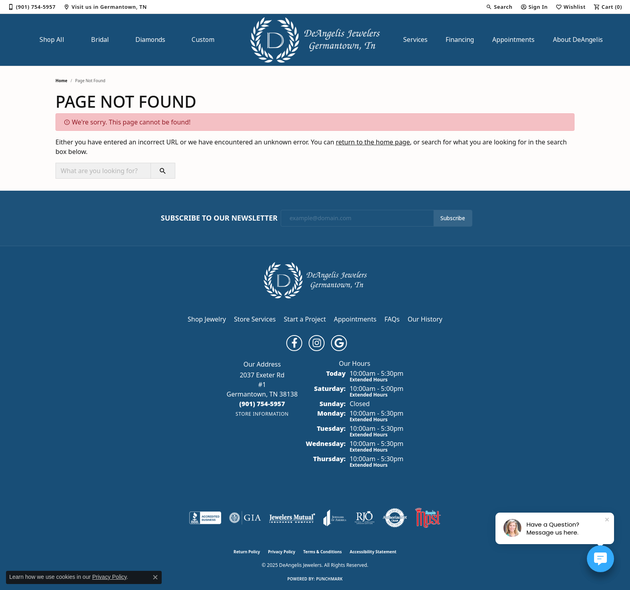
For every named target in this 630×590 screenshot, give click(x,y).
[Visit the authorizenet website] (394, 518)
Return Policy (247, 552)
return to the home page (373, 142)
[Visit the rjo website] (364, 518)
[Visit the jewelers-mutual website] (292, 518)
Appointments (513, 39)
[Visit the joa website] (335, 518)
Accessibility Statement (373, 552)
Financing (460, 39)
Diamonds (150, 39)
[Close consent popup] (155, 577)
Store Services (255, 319)
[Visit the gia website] (245, 518)
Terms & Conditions (322, 552)
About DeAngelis (578, 39)
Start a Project (305, 319)
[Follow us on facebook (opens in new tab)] (294, 343)
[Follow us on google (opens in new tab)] (339, 343)
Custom (203, 39)
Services (415, 39)
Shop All (52, 39)
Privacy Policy (281, 552)
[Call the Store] (262, 403)
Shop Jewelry (207, 319)
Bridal (100, 39)
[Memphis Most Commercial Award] (428, 518)
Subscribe (452, 218)
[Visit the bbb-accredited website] (205, 518)
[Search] (499, 7)
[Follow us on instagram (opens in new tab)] (317, 343)
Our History (425, 319)
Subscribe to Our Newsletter (219, 218)
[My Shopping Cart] (608, 7)
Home (61, 80)
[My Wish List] (571, 7)
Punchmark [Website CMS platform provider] (329, 579)
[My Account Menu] (534, 7)
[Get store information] (262, 413)
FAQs (392, 319)
